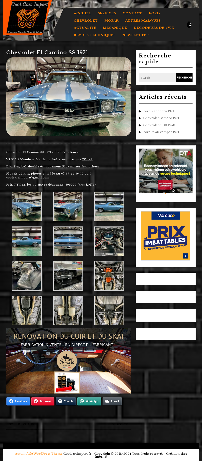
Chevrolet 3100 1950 (159, 125)
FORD (154, 13)
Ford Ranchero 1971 (158, 111)
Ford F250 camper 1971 (161, 132)
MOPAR (112, 20)
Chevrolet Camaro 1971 (161, 118)
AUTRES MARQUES (143, 20)
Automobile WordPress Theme (39, 453)
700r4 (87, 159)
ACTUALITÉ (85, 28)
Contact (132, 13)
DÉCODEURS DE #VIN (154, 28)
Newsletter (135, 35)
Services (107, 13)
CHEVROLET (86, 20)
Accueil (82, 13)
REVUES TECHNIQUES (95, 35)
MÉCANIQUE (115, 28)
